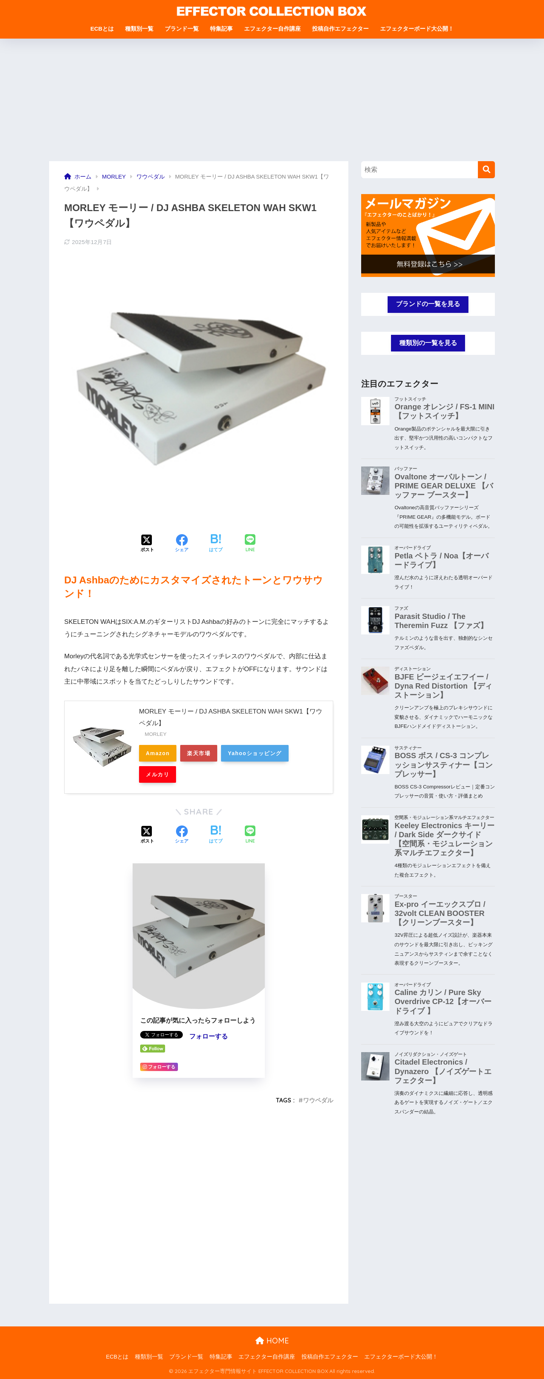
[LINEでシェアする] (250, 543)
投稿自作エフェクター (340, 28)
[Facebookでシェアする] (182, 544)
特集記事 (221, 28)
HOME (272, 1340)
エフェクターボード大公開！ (417, 28)
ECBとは (102, 28)
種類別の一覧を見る (428, 343)
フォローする (208, 1036)
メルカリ (157, 774)
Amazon (158, 753)
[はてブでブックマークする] (216, 544)
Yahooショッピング (255, 753)
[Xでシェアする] (147, 544)
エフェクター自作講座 (272, 28)
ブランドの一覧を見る (428, 304)
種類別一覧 (139, 28)
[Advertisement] (272, 104)
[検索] (486, 169)
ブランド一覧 (182, 28)
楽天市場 (198, 753)
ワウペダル (318, 1100)
